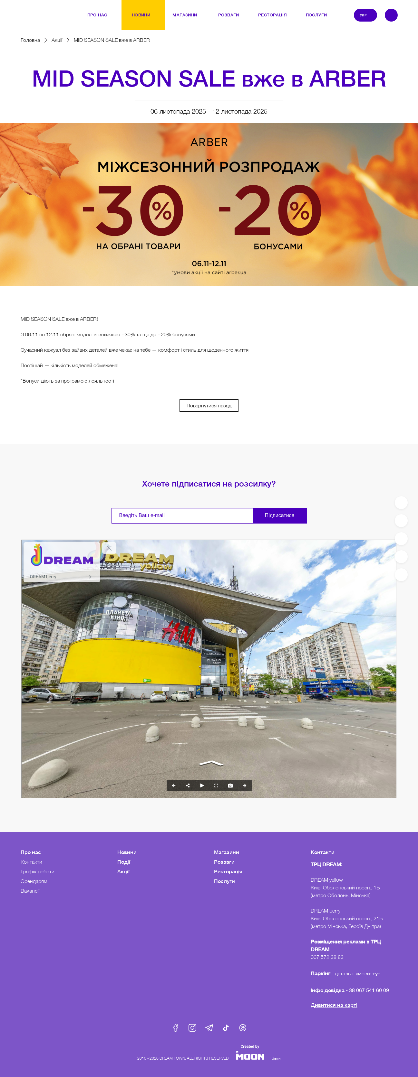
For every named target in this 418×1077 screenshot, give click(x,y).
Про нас (31, 852)
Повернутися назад (209, 405)
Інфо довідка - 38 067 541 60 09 (350, 990)
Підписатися (279, 515)
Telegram (209, 1027)
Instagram (192, 1027)
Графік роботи (37, 871)
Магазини (226, 852)
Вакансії (30, 891)
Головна (30, 40)
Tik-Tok (225, 1027)
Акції (57, 40)
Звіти (276, 1058)
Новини (127, 852)
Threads (242, 1027)
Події (123, 862)
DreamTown (34, 10)
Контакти (31, 862)
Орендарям (34, 881)
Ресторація (228, 871)
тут (377, 973)
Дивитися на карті (334, 1005)
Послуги (224, 881)
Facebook (175, 1027)
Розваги (224, 862)
